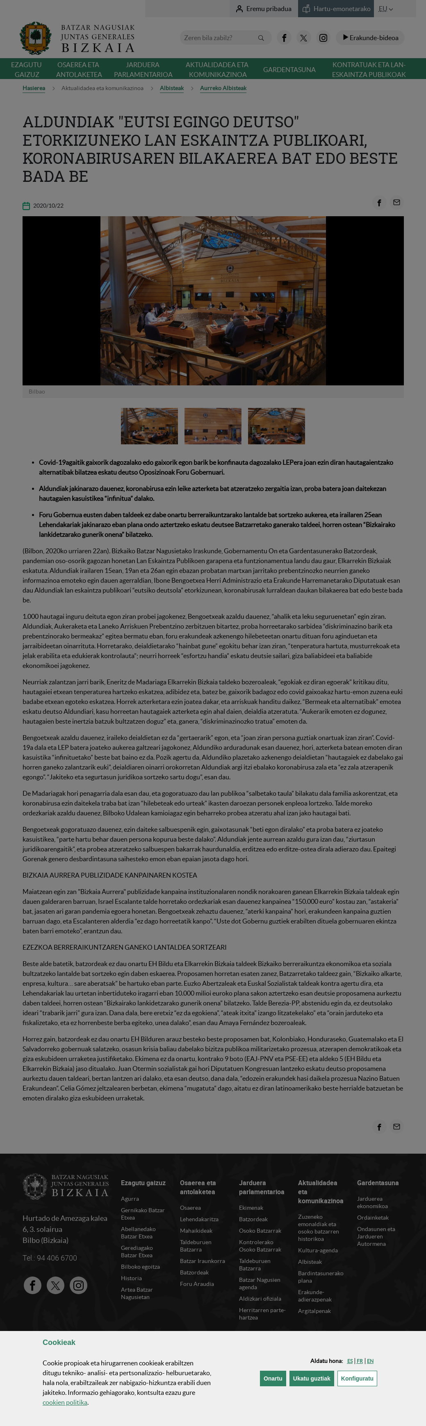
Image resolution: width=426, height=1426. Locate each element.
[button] (350, 1361)
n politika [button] (65, 1402)
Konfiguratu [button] (359, 1378)
